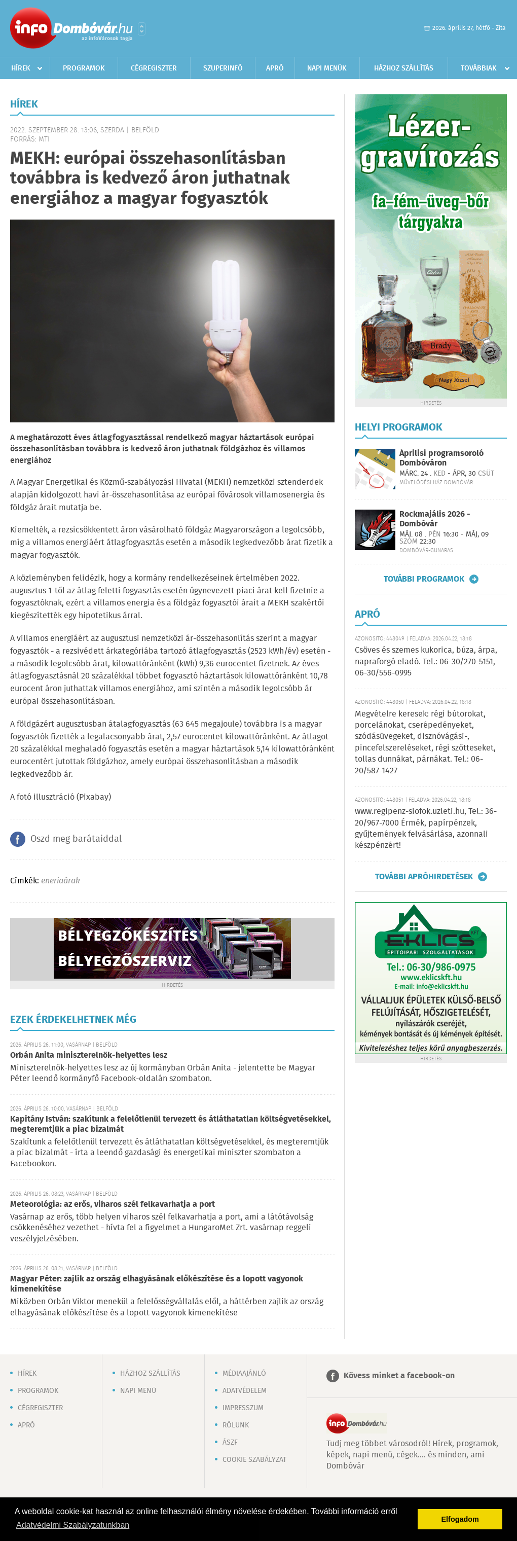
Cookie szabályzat (254, 1459)
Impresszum (243, 1408)
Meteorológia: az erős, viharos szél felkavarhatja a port (112, 1204)
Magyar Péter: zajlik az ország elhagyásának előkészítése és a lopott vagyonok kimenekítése (156, 1284)
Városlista (141, 28)
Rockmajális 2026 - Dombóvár (434, 519)
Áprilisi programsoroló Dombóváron (441, 458)
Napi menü (138, 1390)
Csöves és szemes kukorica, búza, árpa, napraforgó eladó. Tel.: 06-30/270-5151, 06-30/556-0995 (426, 661)
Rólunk (236, 1425)
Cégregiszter (154, 68)
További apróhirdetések (424, 876)
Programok (84, 68)
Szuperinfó (223, 68)
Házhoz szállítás (403, 68)
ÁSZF (230, 1442)
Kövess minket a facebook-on (399, 1376)
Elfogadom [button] (460, 1519)
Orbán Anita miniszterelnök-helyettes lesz (88, 1055)
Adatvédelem (245, 1390)
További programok (424, 579)
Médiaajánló (244, 1373)
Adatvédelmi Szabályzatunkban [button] (72, 1525)
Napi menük (327, 68)
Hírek (20, 68)
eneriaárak (60, 881)
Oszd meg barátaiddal (76, 839)
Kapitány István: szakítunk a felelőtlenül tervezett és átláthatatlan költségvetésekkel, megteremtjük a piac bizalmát (170, 1124)
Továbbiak (479, 68)
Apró (275, 68)
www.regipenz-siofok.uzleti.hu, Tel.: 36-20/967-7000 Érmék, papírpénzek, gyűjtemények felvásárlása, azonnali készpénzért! (426, 828)
